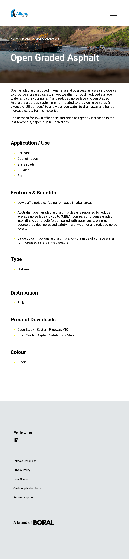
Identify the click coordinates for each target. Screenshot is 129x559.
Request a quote (23, 497)
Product (26, 38)
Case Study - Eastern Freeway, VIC (42, 330)
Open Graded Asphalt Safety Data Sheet (46, 335)
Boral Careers (21, 479)
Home (14, 38)
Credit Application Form (27, 488)
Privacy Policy (21, 470)
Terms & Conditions (24, 461)
